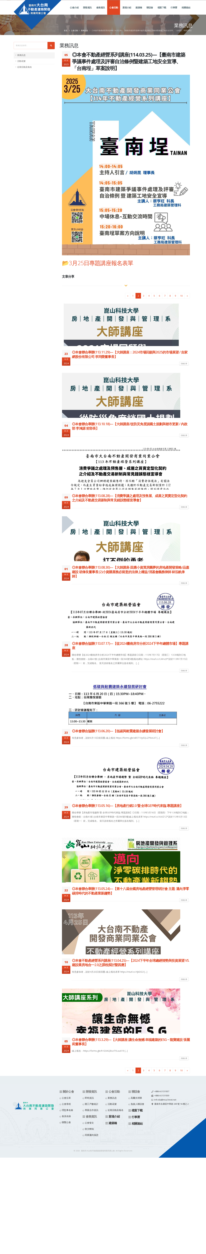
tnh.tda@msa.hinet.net (165, 1099)
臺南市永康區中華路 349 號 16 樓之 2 (171, 1104)
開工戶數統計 (91, 1103)
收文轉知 (89, 1128)
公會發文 (89, 1122)
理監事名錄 (67, 1110)
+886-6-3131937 (161, 1091)
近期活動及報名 (24, 67)
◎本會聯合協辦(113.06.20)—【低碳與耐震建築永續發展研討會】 (118, 731)
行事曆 (174, 11)
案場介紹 (126, 11)
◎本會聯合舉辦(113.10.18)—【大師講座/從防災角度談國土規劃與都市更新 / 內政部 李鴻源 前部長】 (129, 426)
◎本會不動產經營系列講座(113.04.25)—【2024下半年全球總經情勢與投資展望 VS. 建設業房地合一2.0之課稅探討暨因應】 (130, 962)
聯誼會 (149, 11)
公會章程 (66, 1103)
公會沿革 (66, 1097)
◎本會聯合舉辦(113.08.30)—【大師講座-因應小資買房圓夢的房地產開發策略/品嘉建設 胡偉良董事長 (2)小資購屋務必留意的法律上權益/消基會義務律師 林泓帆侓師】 (130, 571)
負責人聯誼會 (137, 1103)
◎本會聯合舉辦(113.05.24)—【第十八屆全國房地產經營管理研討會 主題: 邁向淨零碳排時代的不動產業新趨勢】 (130, 890)
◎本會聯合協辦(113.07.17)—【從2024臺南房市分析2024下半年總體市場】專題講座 (130, 645)
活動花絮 (21, 61)
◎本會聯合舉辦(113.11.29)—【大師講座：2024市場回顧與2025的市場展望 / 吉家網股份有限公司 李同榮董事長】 (129, 354)
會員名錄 (66, 1116)
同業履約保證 (91, 1134)
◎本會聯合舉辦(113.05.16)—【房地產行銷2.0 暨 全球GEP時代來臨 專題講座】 (127, 805)
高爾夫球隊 (136, 1097)
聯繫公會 (66, 1122)
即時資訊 (89, 1097)
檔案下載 (162, 11)
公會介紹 (74, 11)
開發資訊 (87, 11)
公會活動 (113, 11)
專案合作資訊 (91, 1110)
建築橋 (139, 11)
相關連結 (186, 11)
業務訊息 (84, 30)
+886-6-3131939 (161, 1095)
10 (181, 295)
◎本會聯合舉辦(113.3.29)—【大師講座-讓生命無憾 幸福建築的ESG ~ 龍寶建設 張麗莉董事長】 (131, 1041)
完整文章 (184, 363)
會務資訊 (100, 11)
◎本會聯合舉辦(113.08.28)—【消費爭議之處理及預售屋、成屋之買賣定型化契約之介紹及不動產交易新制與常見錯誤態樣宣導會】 (129, 497)
